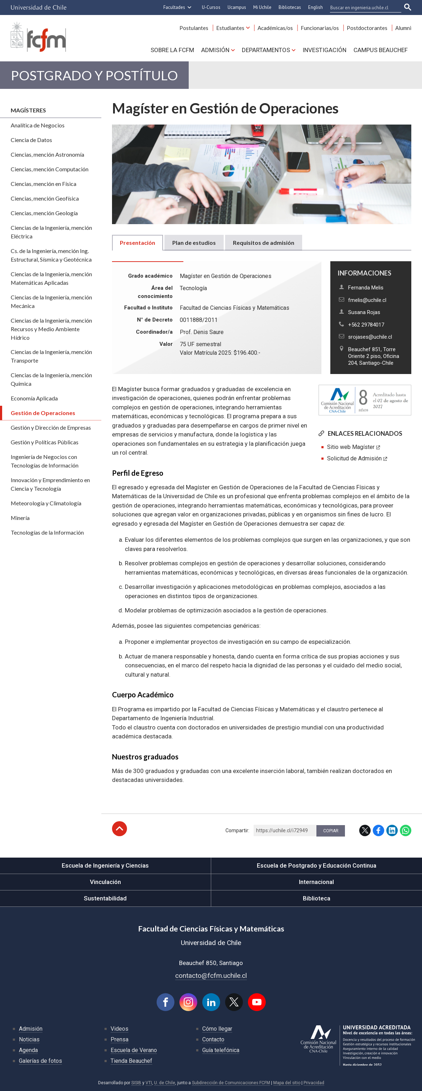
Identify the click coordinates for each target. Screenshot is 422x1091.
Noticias (29, 1039)
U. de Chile (164, 1082)
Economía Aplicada (34, 398)
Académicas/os (275, 28)
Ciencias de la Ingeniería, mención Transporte (51, 356)
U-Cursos (211, 7)
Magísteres (28, 110)
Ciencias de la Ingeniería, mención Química (51, 379)
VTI (149, 1082)
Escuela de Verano (134, 1050)
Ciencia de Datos (31, 139)
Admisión (215, 50)
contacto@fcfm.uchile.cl (211, 975)
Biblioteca (316, 898)
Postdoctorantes (367, 28)
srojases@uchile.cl (370, 337)
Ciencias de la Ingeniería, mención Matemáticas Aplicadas (51, 278)
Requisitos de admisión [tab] (263, 242)
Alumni (403, 28)
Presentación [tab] (137, 242)
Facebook (378, 830)
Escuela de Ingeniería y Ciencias (105, 865)
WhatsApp (405, 830)
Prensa (119, 1039)
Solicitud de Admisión (354, 458)
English (315, 7)
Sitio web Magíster (351, 447)
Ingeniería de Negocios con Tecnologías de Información (44, 461)
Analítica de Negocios (38, 125)
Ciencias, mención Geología (44, 212)
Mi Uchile (262, 7)
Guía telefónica (220, 1050)
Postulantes (193, 28)
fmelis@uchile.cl (367, 300)
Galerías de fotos (40, 1060)
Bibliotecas (290, 7)
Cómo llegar (217, 1028)
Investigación (324, 50)
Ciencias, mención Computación (49, 169)
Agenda (28, 1050)
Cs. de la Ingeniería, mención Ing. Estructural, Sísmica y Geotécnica (51, 255)
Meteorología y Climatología (46, 503)
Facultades (174, 7)
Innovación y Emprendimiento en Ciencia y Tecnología (50, 484)
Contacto (213, 1039)
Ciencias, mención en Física (43, 183)
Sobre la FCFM (172, 50)
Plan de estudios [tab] (194, 242)
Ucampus (237, 7)
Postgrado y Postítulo (94, 75)
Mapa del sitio (286, 1082)
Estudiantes (230, 28)
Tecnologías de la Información (47, 532)
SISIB (136, 1082)
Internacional (316, 881)
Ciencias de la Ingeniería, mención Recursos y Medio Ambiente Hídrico (51, 329)
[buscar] (361, 7)
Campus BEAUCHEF (381, 50)
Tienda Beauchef (131, 1060)
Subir (119, 828)
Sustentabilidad (105, 898)
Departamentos (266, 50)
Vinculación (105, 881)
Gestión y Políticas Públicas (44, 442)
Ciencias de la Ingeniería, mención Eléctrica (51, 231)
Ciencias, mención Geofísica (45, 198)
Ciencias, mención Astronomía (47, 154)
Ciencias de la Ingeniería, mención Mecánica (51, 301)
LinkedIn (392, 830)
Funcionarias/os (320, 28)
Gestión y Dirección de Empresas (51, 427)
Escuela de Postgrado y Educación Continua (316, 865)
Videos (119, 1028)
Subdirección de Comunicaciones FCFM (231, 1082)
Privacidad (314, 1082)
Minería (20, 517)
